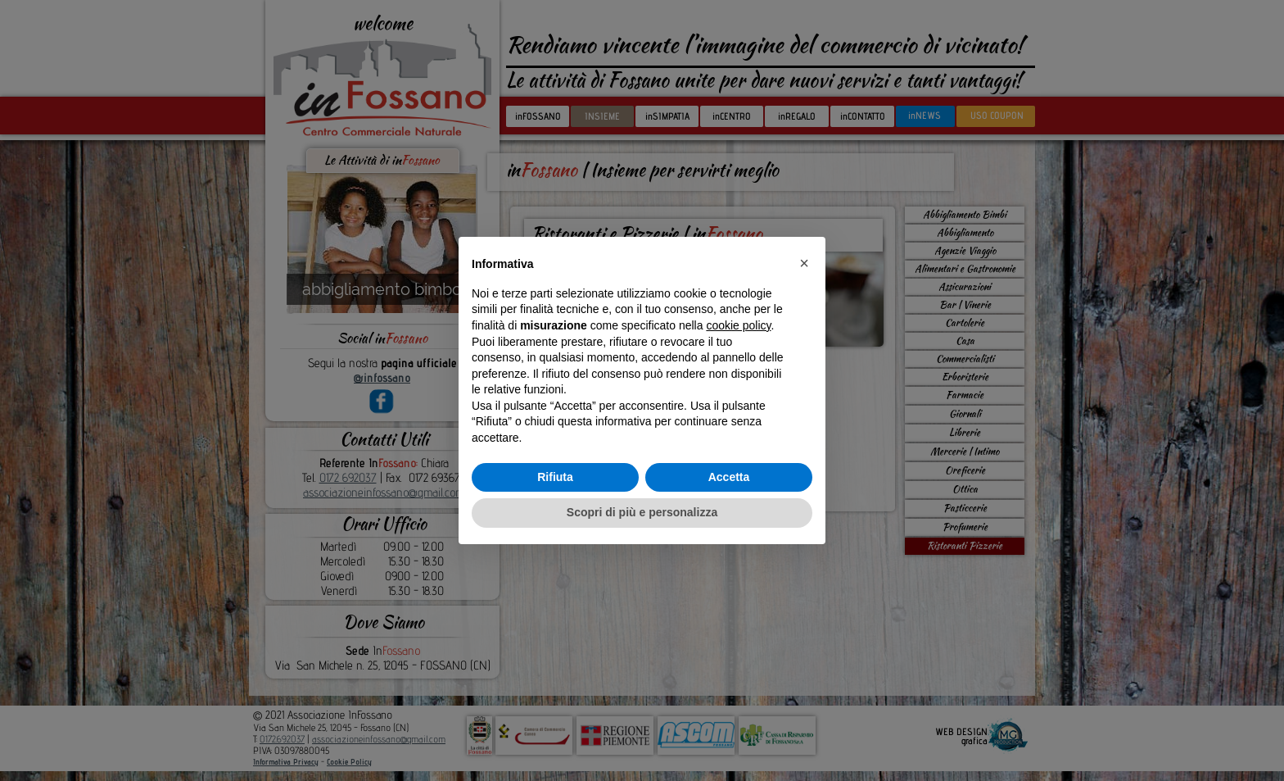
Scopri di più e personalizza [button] (642, 512)
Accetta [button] (729, 477)
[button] (804, 263)
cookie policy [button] (738, 325)
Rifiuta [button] (555, 477)
